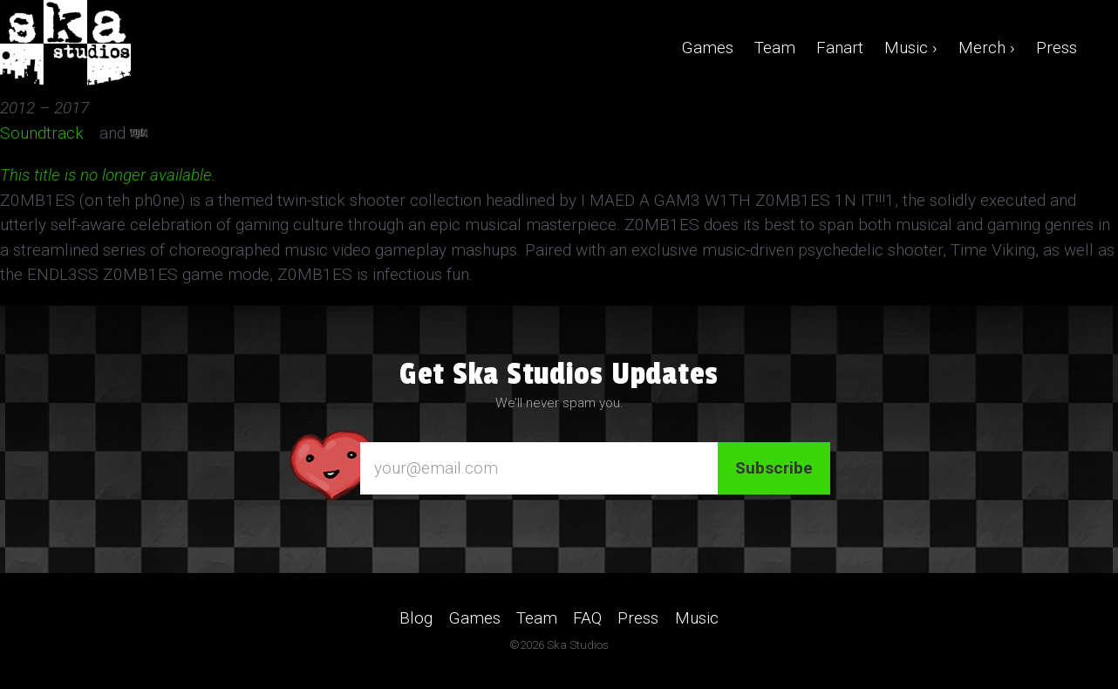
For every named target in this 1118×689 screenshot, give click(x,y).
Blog (416, 618)
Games (707, 48)
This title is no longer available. (107, 175)
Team (774, 48)
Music (697, 618)
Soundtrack (47, 133)
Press (1056, 48)
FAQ (587, 618)
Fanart (839, 48)
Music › (910, 48)
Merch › (986, 48)
